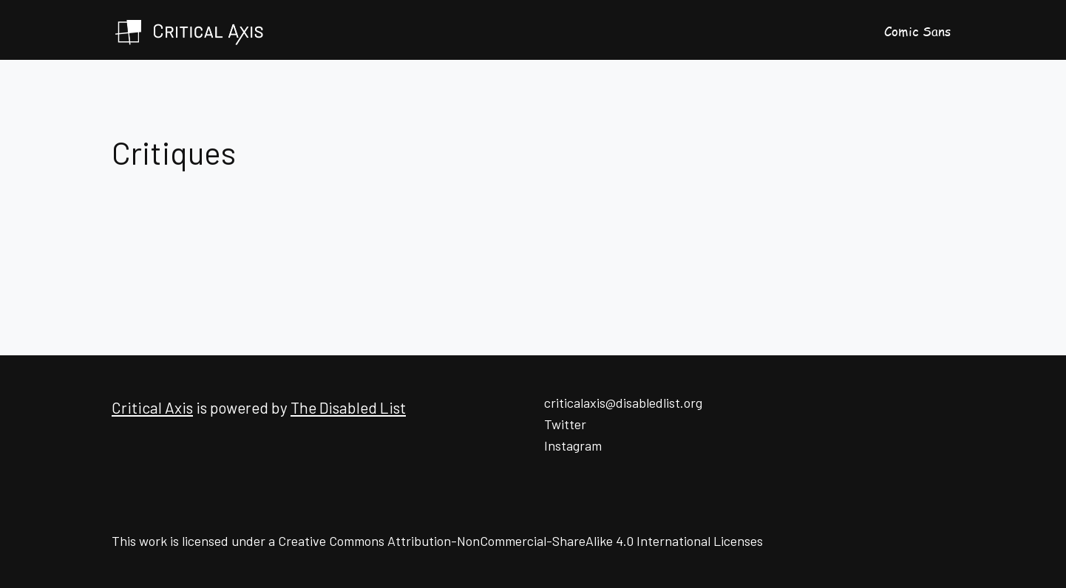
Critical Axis (152, 407)
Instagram (573, 445)
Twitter (565, 424)
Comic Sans (917, 31)
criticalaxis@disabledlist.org (623, 402)
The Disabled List (348, 407)
